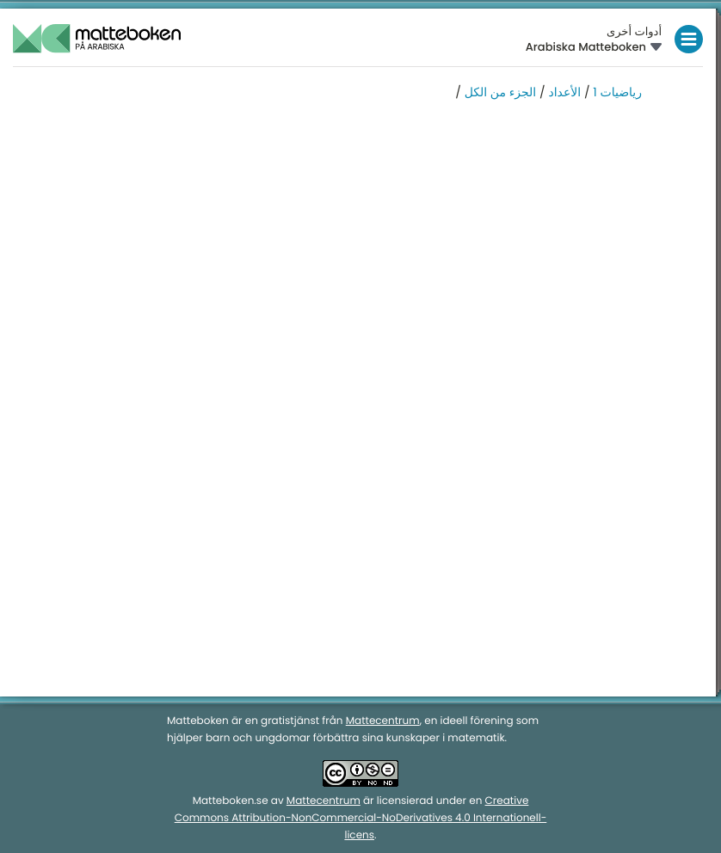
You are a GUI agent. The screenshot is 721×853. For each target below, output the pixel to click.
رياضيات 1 (617, 92)
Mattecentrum (383, 721)
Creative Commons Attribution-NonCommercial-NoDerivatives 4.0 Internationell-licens (361, 818)
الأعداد (564, 92)
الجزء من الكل (501, 92)
